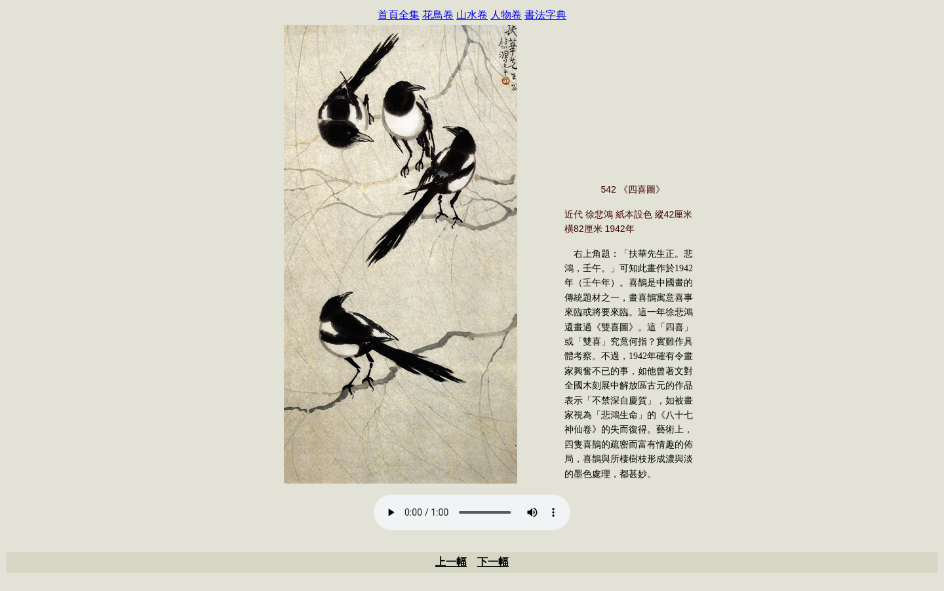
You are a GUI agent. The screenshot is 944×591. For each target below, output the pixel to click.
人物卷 (506, 14)
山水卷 (472, 14)
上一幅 (451, 561)
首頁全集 (399, 14)
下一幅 (493, 561)
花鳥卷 (438, 14)
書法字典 (545, 14)
